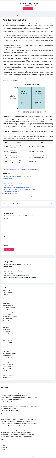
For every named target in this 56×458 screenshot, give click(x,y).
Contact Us (3, 449)
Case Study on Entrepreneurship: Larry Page (10, 391)
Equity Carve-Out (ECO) (9, 185)
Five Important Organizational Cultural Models (10, 404)
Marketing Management (8, 346)
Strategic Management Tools (47, 197)
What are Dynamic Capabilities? (10, 193)
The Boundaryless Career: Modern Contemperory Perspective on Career (15, 393)
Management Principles (7, 340)
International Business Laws (8, 320)
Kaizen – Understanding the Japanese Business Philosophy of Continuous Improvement (19, 397)
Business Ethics (6, 294)
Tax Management (6, 377)
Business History (6, 299)
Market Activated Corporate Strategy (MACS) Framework (16, 183)
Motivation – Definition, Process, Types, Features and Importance (18, 436)
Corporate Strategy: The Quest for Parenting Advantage (15, 169)
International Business (7, 318)
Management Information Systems (10, 338)
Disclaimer (3, 445)
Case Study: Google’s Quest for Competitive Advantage (19, 432)
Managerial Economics (7, 344)
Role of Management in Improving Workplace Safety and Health (22, 419)
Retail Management (7, 368)
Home (2, 15)
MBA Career (5, 349)
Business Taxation (6, 301)
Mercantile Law (6, 351)
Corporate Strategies (37, 197)
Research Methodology (7, 366)
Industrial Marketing (7, 314)
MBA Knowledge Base (28, 3)
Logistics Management (7, 329)
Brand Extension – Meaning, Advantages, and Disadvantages (16, 187)
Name (6, 236)
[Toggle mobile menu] (28, 8)
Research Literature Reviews (8, 364)
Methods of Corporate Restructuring (11, 182)
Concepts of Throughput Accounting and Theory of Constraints (14, 395)
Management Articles (7, 331)
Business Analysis (6, 290)
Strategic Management (9, 15)
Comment (6, 218)
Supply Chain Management (8, 375)
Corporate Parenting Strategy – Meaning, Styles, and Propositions (17, 176)
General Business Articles (8, 305)
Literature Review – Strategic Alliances (12, 191)
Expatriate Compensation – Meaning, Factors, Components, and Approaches (20, 189)
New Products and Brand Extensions (11, 180)
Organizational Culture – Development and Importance (12, 401)
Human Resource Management (9, 312)
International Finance (7, 322)
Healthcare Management (8, 309)
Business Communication (8, 292)
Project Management (7, 362)
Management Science (7, 342)
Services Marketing (7, 370)
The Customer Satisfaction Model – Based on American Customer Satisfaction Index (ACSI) (20, 406)
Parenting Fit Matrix (8, 178)
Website (6, 245)
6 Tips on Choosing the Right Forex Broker (9, 410)
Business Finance (6, 296)
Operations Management (8, 355)
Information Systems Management (10, 316)
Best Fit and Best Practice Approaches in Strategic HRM (17, 427)
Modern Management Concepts (9, 353)
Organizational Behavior (7, 357)
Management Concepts (7, 336)
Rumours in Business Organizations (8, 408)
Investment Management (8, 325)
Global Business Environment (9, 307)
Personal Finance (6, 360)
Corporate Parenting (7, 23)
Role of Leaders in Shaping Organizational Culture (11, 399)
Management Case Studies (8, 333)
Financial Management (7, 303)
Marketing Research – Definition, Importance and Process (21, 417)
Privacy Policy (4, 447)
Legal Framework (6, 327)
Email (5, 241)
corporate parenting (22, 31)
